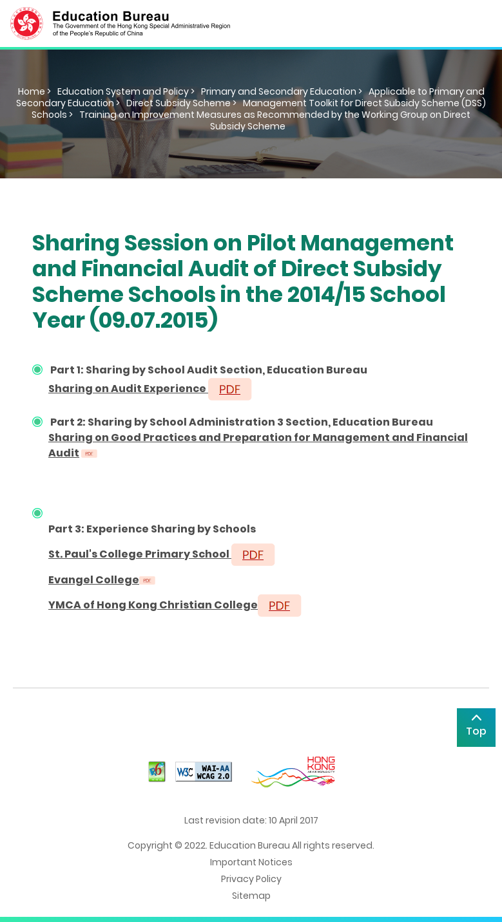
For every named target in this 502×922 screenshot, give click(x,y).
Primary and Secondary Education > (281, 91)
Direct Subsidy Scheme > (181, 103)
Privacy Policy (251, 878)
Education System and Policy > (126, 91)
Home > (34, 91)
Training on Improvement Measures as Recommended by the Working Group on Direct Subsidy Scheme (274, 120)
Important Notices (251, 862)
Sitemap (251, 895)
